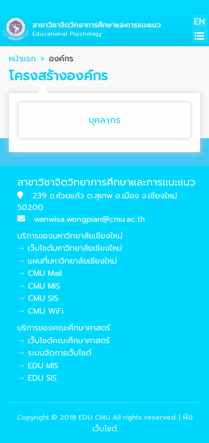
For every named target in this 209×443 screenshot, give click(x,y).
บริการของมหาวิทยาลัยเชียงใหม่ (70, 236)
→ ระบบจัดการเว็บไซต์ (54, 353)
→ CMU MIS (38, 286)
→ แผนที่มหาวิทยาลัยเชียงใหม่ (67, 261)
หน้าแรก (22, 58)
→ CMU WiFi (40, 311)
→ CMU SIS (38, 298)
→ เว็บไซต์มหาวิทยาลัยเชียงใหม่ (69, 248)
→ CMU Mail (39, 273)
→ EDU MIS (38, 366)
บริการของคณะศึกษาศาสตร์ (63, 328)
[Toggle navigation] (200, 36)
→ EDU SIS (37, 378)
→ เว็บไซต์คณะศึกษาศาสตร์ (63, 341)
